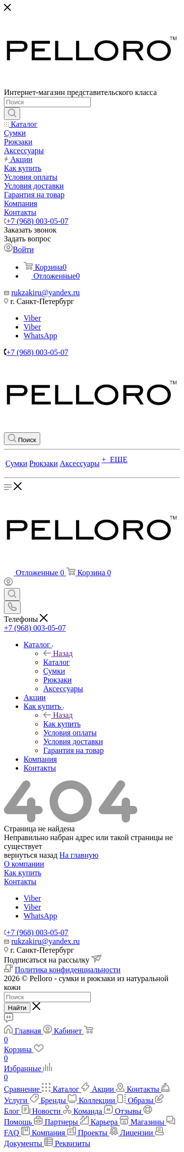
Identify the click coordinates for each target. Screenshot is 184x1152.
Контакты (20, 881)
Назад (58, 653)
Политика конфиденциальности (68, 969)
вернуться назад (30, 855)
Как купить (61, 724)
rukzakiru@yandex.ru (45, 292)
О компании (24, 864)
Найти (17, 1007)
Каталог (56, 662)
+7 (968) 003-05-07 (37, 221)
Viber (32, 318)
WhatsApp (40, 335)
